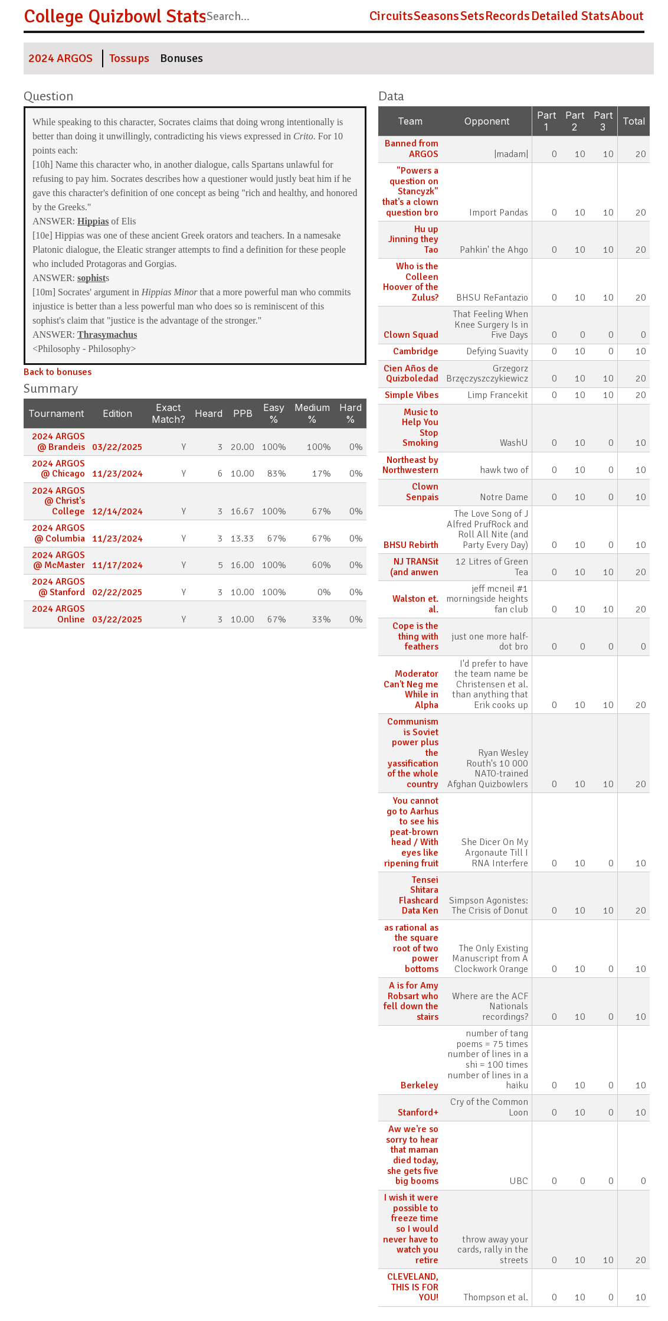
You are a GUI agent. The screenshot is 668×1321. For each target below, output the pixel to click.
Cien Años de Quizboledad (411, 374)
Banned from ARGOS (411, 149)
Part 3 (603, 121)
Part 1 (546, 121)
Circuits (391, 16)
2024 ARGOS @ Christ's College (58, 501)
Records (507, 16)
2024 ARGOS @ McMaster (58, 560)
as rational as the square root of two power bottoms (411, 948)
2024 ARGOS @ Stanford (58, 587)
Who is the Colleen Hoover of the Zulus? (410, 282)
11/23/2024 (117, 474)
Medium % (312, 413)
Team (410, 121)
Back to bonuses (57, 372)
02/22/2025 (117, 592)
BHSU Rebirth (411, 545)
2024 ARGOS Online (58, 614)
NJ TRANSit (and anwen (414, 567)
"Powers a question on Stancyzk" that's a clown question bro (410, 191)
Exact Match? (168, 413)
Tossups (129, 58)
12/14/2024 (117, 511)
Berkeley (419, 1085)
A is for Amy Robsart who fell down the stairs (411, 1001)
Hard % (350, 413)
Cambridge (415, 351)
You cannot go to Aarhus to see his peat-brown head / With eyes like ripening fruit (411, 832)
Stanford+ (418, 1112)
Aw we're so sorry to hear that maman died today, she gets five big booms (412, 1155)
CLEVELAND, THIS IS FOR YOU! (412, 1287)
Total (634, 121)
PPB (243, 413)
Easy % (273, 413)
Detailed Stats (570, 16)
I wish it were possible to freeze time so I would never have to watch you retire (410, 1229)
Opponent (486, 121)
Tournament (56, 413)
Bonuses (181, 58)
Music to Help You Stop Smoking (420, 427)
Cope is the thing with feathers (415, 636)
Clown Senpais (422, 492)
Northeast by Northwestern (410, 465)
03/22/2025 (117, 447)
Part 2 (574, 121)
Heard (208, 413)
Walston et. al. (415, 604)
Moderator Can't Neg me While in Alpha (411, 689)
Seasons (436, 16)
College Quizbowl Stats (115, 16)
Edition (117, 413)
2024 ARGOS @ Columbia (58, 533)
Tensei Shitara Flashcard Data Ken (418, 895)
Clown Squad (411, 335)
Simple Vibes (411, 395)
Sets (472, 16)
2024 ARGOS (60, 58)
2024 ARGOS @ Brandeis (58, 441)
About (627, 16)
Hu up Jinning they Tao (413, 239)
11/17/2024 (117, 565)
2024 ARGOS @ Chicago (58, 469)
